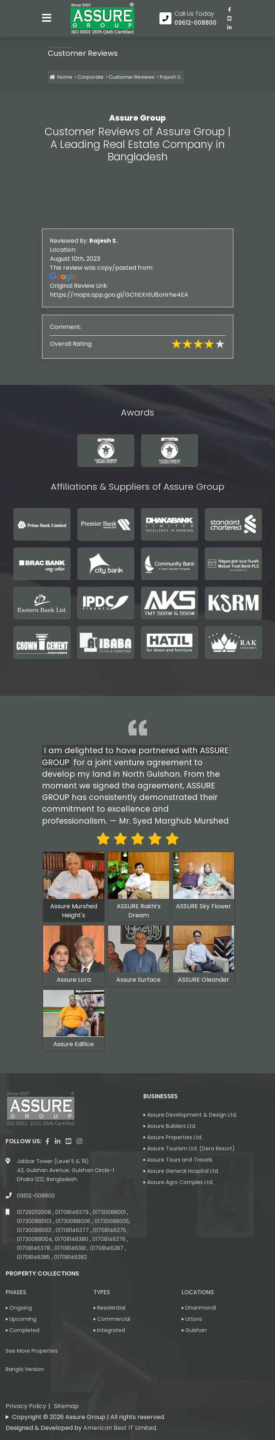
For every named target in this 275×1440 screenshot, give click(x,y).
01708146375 (110, 1230)
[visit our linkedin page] (229, 27)
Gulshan (196, 1330)
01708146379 (72, 1212)
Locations (198, 1292)
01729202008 (35, 1212)
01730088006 (74, 1221)
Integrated (111, 1330)
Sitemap (66, 1406)
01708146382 (71, 1257)
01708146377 (73, 1230)
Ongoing (20, 1307)
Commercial (113, 1319)
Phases (16, 1292)
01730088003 (35, 1221)
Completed (24, 1330)
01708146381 (70, 1248)
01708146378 (34, 1248)
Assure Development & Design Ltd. (192, 1115)
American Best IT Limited (119, 1428)
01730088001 (110, 1212)
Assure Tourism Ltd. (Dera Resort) (191, 1148)
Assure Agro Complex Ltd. (180, 1182)
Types (101, 1292)
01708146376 (109, 1239)
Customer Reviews (132, 77)
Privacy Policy (26, 1406)
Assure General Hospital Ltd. (183, 1171)
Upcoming (22, 1319)
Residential (111, 1307)
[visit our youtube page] (229, 18)
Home (61, 77)
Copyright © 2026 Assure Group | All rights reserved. (88, 1417)
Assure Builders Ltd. (171, 1126)
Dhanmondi (200, 1307)
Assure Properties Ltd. (175, 1137)
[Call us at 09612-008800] (187, 18)
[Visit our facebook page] (229, 9)
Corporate (91, 77)
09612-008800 (36, 1195)
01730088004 (34, 1239)
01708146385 (34, 1257)
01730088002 (35, 1230)
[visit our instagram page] (79, 1141)
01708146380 (72, 1239)
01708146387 (107, 1248)
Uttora (193, 1319)
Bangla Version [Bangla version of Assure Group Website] (25, 1369)
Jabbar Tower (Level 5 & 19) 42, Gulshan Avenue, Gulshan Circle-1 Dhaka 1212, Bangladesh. (65, 1170)
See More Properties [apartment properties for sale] (32, 1351)
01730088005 (112, 1221)
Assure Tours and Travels (179, 1159)
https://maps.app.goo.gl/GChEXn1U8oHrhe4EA (137, 294)
